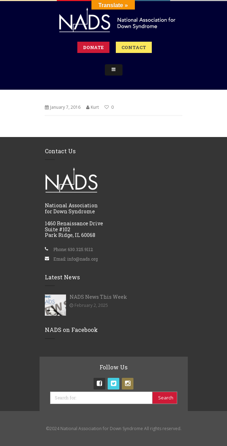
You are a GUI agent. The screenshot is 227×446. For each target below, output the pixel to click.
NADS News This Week (98, 296)
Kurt (95, 107)
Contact (133, 47)
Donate (93, 47)
